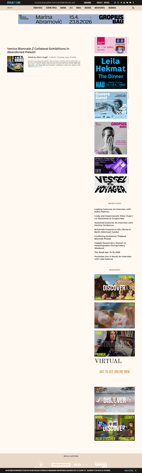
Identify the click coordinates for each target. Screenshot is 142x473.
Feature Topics (51, 8)
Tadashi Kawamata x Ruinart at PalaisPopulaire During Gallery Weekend (110, 245)
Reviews (63, 8)
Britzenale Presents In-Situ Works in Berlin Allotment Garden (112, 230)
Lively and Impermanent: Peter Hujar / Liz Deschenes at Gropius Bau (113, 217)
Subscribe (87, 2)
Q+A (71, 8)
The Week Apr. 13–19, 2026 (107, 252)
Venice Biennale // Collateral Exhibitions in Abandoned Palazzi (38, 50)
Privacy (100, 2)
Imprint (106, 2)
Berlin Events (100, 8)
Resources (112, 8)
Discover (88, 8)
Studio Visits (37, 8)
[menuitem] (38, 9)
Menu (10, 8)
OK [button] (135, 470)
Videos (78, 8)
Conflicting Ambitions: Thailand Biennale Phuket (110, 237)
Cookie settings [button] (128, 470)
